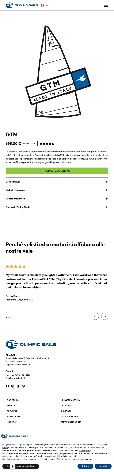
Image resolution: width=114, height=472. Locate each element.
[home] (22, 5)
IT (44, 5)
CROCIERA (12, 411)
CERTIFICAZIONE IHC (71, 422)
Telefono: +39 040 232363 (18, 375)
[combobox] (44, 5)
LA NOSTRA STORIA (70, 400)
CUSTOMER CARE (69, 416)
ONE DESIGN (13, 400)
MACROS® (12, 422)
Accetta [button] (103, 466)
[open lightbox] (57, 71)
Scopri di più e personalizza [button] (20, 466)
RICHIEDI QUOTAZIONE (57, 170)
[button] (105, 5)
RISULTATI (66, 411)
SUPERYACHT (13, 416)
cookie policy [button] (85, 450)
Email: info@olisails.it (15, 378)
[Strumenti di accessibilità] (12, 467)
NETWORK (66, 405)
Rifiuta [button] (85, 466)
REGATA (11, 405)
